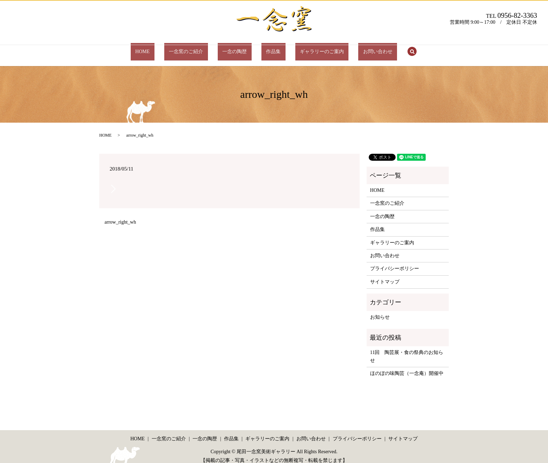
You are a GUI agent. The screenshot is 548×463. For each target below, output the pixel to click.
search (384, 48)
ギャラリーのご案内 (308, 48)
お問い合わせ (354, 48)
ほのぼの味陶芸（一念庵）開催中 (407, 366)
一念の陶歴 (239, 48)
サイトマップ (384, 274)
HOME (166, 48)
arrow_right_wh (120, 215)
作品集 (268, 48)
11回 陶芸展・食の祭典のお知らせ (406, 349)
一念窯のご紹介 (200, 48)
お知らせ (380, 310)
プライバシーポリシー (394, 262)
